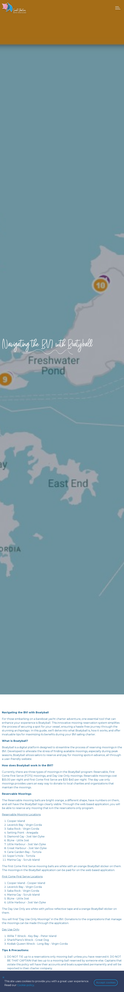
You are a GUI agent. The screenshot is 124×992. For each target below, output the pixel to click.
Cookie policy (25, 985)
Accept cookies (105, 982)
